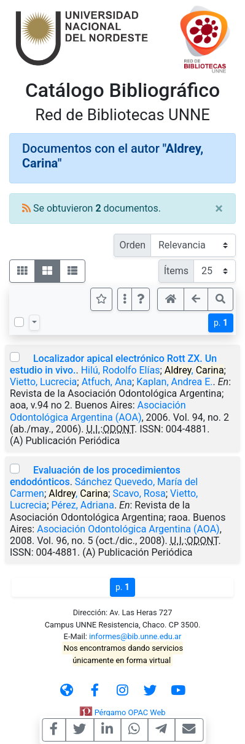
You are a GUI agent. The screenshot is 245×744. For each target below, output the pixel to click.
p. (221, 323)
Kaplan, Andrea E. (174, 382)
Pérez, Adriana (83, 505)
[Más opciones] (124, 299)
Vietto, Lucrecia (43, 382)
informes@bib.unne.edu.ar (135, 636)
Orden (132, 245)
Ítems (176, 271)
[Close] (219, 208)
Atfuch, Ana (107, 382)
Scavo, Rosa (138, 493)
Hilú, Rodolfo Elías (120, 370)
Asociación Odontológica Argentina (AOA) (98, 411)
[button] (140, 299)
